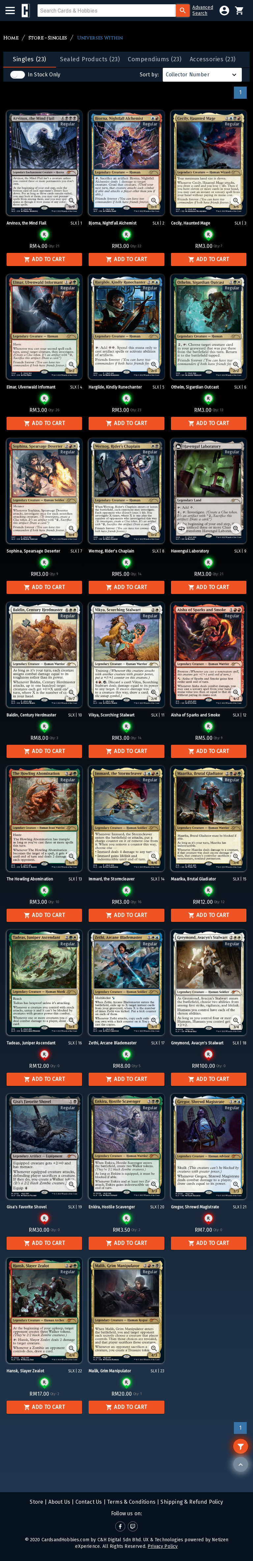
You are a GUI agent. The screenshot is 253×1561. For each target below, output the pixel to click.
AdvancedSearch (202, 10)
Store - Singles (47, 38)
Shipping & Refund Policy (191, 1502)
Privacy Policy (163, 1546)
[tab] (29, 59)
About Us (58, 1502)
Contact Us (88, 1502)
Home (10, 38)
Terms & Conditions (130, 1502)
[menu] (13, 10)
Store (36, 1502)
